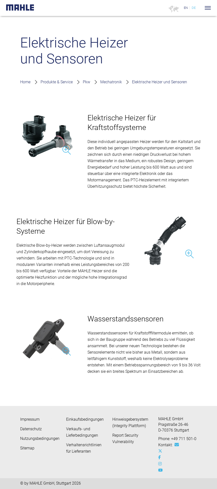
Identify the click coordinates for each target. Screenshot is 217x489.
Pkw (86, 82)
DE (194, 8)
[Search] (200, 8)
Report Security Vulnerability (125, 438)
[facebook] (161, 457)
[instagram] (161, 464)
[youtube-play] (161, 470)
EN (186, 8)
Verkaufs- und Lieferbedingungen (82, 432)
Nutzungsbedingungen (39, 438)
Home (25, 82)
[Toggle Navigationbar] (208, 8)
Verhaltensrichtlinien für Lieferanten (83, 448)
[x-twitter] (161, 451)
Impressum (30, 419)
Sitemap (27, 448)
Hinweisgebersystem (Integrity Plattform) (130, 422)
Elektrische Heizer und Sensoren (159, 82)
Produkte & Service (57, 82)
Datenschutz (31, 429)
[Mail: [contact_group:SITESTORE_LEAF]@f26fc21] (177, 445)
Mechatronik (111, 82)
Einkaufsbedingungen (85, 419)
